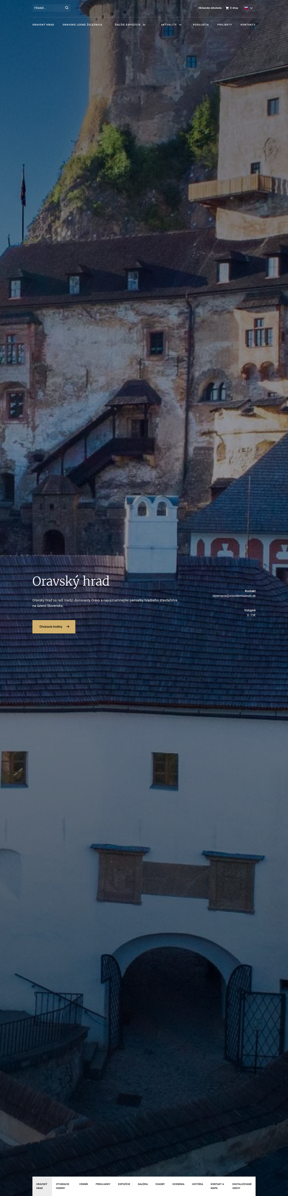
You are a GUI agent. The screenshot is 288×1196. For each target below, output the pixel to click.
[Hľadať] (67, 8)
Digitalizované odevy (242, 1186)
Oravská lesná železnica (82, 24)
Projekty (224, 24)
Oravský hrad (43, 24)
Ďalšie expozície (128, 24)
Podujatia (201, 24)
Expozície (124, 1184)
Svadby (160, 1184)
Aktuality (169, 24)
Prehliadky (103, 1184)
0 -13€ (220, 612)
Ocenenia (178, 1184)
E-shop (234, 7)
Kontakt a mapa (217, 1186)
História (197, 1184)
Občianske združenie (209, 7)
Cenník (83, 1184)
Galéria (143, 1184)
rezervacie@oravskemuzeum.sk (220, 593)
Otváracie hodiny (50, 626)
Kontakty (248, 24)
